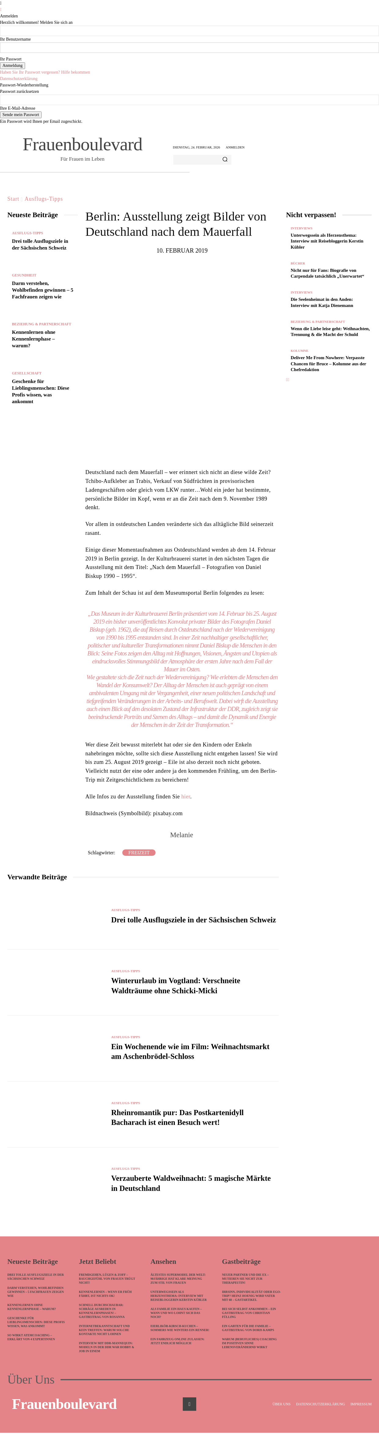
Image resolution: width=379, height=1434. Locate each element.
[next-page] (288, 380)
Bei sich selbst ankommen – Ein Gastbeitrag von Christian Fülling (249, 1314)
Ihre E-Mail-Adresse (17, 108)
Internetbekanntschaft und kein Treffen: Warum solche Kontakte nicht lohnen (104, 1331)
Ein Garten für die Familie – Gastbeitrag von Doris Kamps (248, 1329)
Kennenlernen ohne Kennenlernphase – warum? (33, 338)
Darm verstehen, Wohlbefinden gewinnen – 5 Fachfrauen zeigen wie (42, 290)
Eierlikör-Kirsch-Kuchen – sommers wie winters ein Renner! (179, 1329)
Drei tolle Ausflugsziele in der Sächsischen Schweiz (193, 920)
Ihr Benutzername (15, 39)
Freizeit (138, 852)
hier (185, 797)
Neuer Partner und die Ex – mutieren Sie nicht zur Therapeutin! (245, 1280)
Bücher (298, 263)
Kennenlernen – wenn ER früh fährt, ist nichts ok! (105, 1295)
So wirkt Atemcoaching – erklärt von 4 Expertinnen (31, 1338)
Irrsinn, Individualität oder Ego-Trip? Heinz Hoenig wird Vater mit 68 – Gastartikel (251, 1297)
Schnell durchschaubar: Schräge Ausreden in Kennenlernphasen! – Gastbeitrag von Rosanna (102, 1312)
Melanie (181, 835)
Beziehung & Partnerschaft (41, 324)
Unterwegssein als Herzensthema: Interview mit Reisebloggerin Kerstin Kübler (327, 241)
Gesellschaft (27, 373)
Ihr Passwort (10, 59)
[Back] (1, 9)
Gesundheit (24, 275)
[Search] (225, 160)
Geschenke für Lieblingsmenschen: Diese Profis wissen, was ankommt (36, 1323)
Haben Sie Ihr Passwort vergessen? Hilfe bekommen (45, 72)
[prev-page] (287, 380)
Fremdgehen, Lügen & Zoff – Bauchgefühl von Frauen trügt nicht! (107, 1280)
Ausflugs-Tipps (44, 199)
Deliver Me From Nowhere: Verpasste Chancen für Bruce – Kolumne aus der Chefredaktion (328, 363)
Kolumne (299, 350)
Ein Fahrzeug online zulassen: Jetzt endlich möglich (177, 1342)
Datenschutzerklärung (19, 78)
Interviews (301, 228)
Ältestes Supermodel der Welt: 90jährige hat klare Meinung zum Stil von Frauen (178, 1280)
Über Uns (30, 1381)
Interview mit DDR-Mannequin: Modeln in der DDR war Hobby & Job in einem (106, 1348)
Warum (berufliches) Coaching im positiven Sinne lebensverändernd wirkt (249, 1344)
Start (13, 199)
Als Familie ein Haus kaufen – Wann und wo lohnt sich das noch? (176, 1314)
